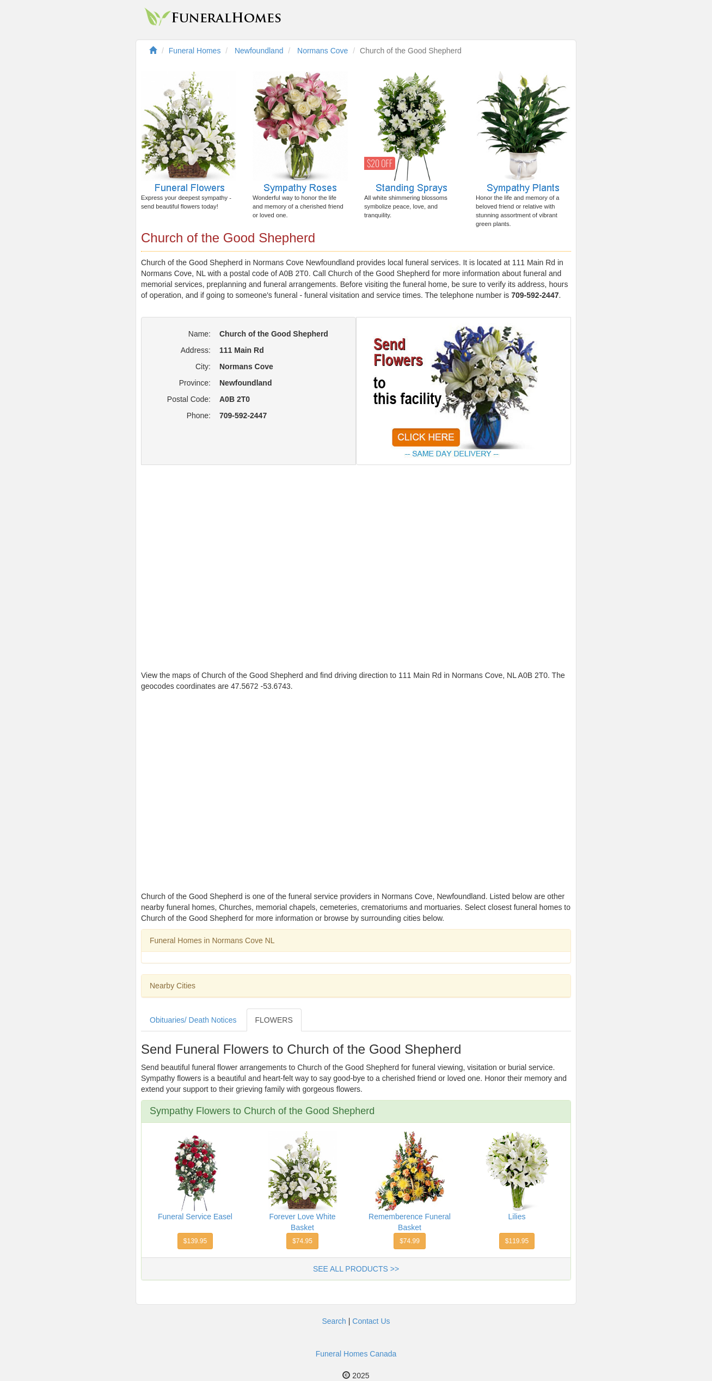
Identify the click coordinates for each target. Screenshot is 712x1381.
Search (334, 1321)
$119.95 (517, 1241)
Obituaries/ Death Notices (193, 1020)
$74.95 (302, 1241)
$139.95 (195, 1241)
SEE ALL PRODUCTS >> (356, 1268)
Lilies (517, 1216)
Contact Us (371, 1321)
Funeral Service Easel (195, 1216)
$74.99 (410, 1241)
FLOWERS (274, 1020)
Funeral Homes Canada (356, 1353)
